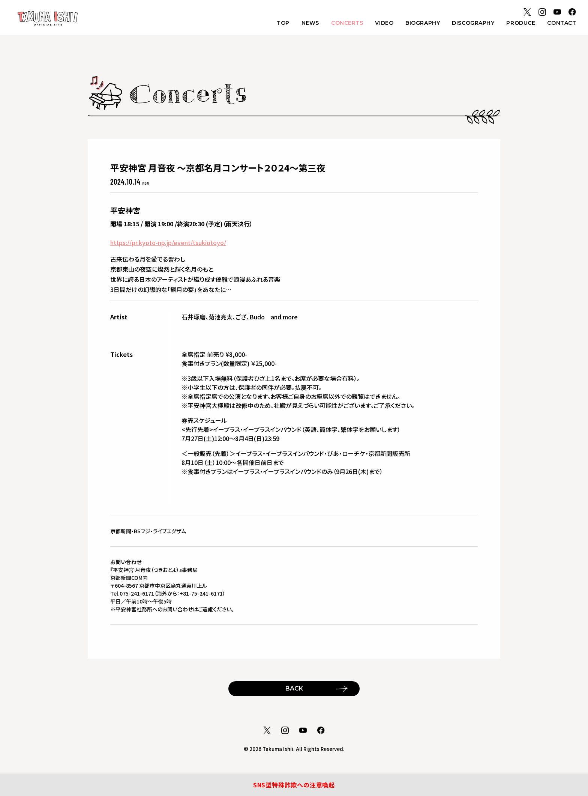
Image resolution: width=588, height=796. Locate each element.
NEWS (310, 23)
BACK (294, 688)
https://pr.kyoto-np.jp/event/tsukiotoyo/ (168, 242)
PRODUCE (520, 23)
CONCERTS (347, 23)
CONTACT (561, 23)
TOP (283, 23)
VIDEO (384, 23)
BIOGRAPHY (422, 23)
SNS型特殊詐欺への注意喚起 (294, 784)
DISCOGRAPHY (473, 23)
